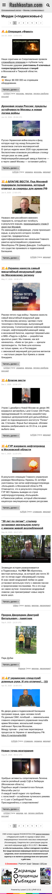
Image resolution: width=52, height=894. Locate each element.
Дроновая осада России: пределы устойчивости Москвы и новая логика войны (24, 109)
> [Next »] (40, 23)
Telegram (35, 864)
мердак (28, 93)
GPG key (43, 864)
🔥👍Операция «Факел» (17, 31)
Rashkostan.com (26, 4)
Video (15, 605)
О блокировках (11, 864)
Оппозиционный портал (11, 10)
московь (20, 93)
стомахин (37, 511)
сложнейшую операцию (13, 62)
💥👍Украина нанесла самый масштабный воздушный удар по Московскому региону (21, 272)
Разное (21, 668)
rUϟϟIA (6, 93)
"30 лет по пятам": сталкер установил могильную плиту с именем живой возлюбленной (22, 525)
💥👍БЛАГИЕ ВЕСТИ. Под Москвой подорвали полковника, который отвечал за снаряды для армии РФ (24, 185)
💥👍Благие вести (13, 380)
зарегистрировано (43, 834)
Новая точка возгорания (17, 750)
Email (29, 864)
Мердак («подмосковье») (33, 10)
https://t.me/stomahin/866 (13, 735)
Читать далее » (11, 89)
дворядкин (45, 605)
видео (28, 605)
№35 (24, 845)
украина (29, 172)
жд (25, 813)
